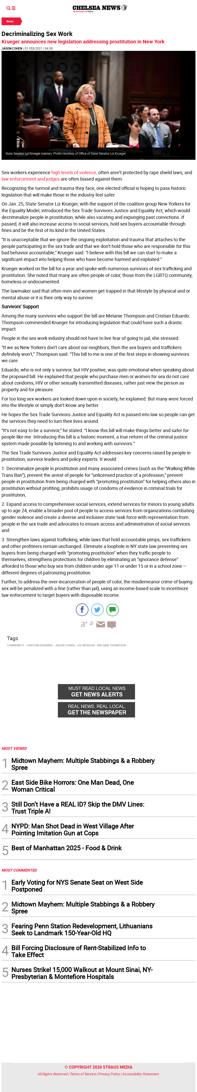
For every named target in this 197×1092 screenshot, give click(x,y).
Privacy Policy (109, 1073)
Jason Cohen (12, 48)
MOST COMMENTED (19, 870)
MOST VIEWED (14, 748)
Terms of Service (83, 1073)
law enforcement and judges (31, 179)
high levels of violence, (74, 172)
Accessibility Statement (140, 1073)
